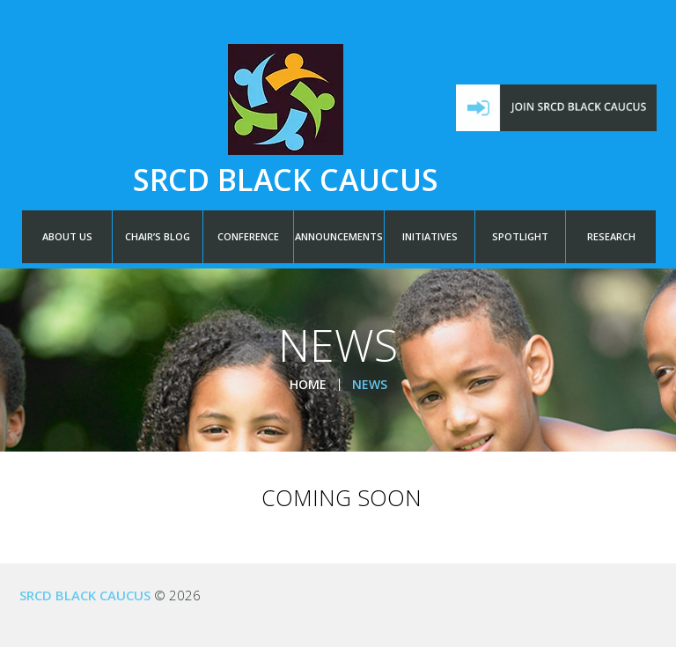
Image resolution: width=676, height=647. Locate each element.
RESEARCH (611, 236)
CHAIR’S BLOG (157, 236)
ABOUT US (67, 236)
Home (308, 384)
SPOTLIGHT (520, 236)
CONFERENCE (248, 236)
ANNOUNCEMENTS (339, 236)
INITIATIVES (430, 236)
